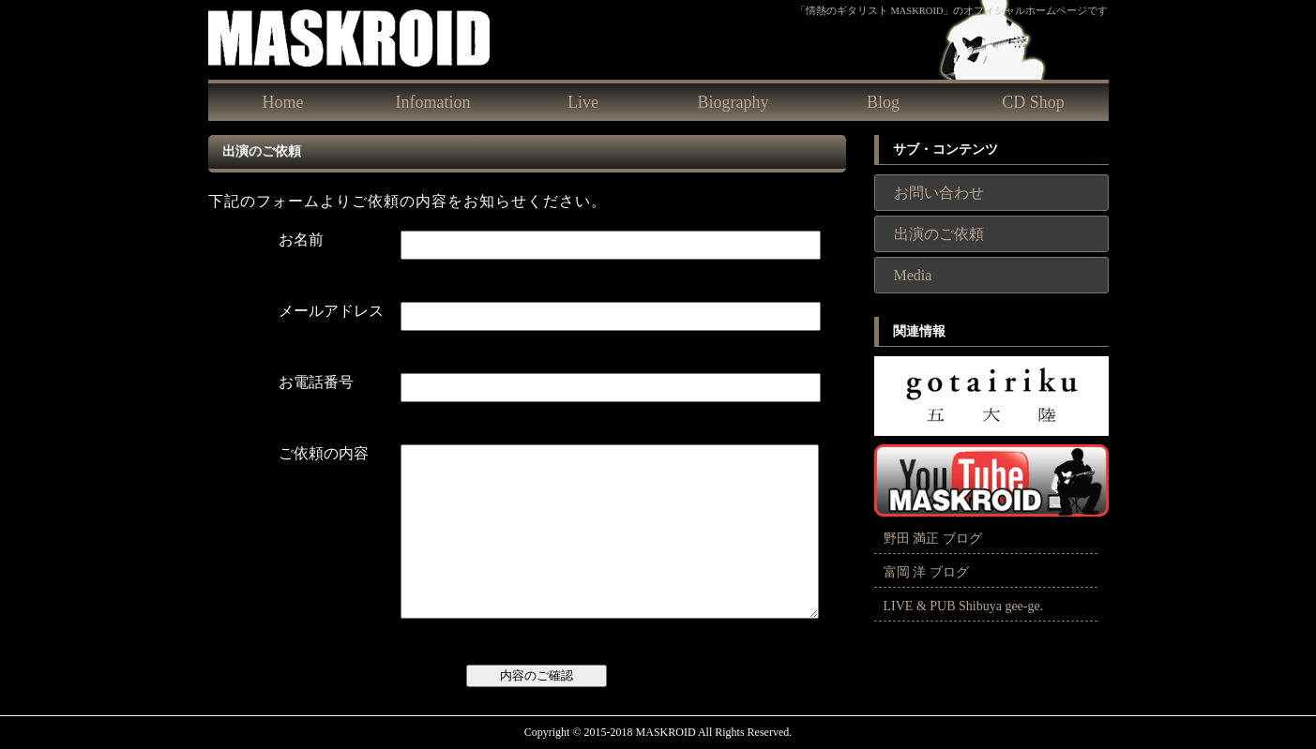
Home (283, 102)
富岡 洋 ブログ (926, 572)
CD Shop (1033, 102)
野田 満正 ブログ (933, 539)
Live (582, 102)
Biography (733, 102)
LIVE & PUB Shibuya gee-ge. (964, 606)
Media (913, 275)
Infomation (433, 102)
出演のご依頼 (939, 234)
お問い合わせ (939, 193)
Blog (883, 102)
